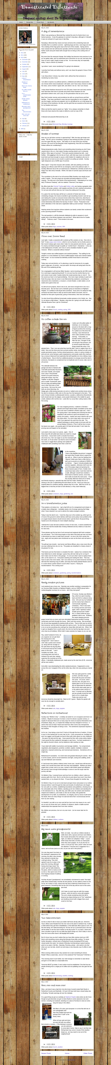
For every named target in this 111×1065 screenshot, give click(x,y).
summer (59, 226)
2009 (22, 128)
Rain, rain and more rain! (53, 985)
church (55, 309)
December (25, 59)
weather (65, 975)
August (24, 69)
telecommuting (57, 975)
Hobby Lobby (70, 186)
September (25, 66)
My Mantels (51, 22)
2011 (22, 55)
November (25, 62)
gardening (67, 494)
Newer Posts (46, 1053)
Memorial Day (57, 124)
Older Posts (88, 1053)
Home (21, 22)
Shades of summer (50, 134)
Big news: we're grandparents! (55, 829)
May (23, 76)
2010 (22, 57)
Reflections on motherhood (54, 713)
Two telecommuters (50, 918)
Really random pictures (52, 582)
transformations (76, 573)
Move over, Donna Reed (53, 236)
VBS (63, 226)
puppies (62, 708)
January (24, 125)
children (55, 819)
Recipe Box (29, 22)
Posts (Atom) (71, 1060)
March (24, 121)
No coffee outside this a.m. (54, 319)
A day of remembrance (52, 31)
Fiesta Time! (40, 22)
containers (56, 494)
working (70, 975)
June (23, 73)
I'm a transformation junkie (54, 503)
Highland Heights (70, 997)
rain (72, 494)
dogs (54, 226)
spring (65, 309)
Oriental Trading (58, 186)
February (24, 123)
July (23, 71)
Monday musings (67, 124)
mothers (60, 819)
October (24, 64)
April (23, 118)
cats (54, 708)
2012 (22, 52)
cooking (60, 309)
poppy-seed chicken (55, 242)
